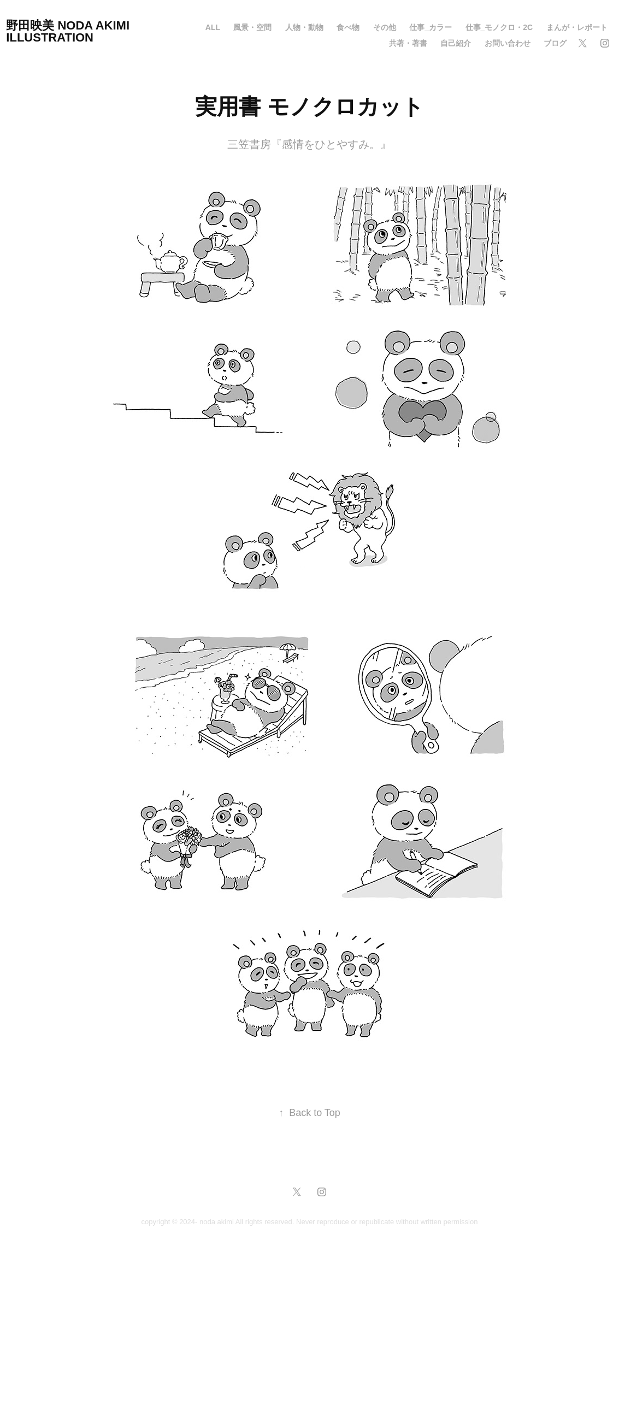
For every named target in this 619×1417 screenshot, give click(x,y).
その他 (384, 27)
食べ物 (348, 27)
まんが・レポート (577, 27)
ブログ (555, 43)
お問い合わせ (507, 43)
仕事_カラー (430, 27)
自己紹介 (455, 43)
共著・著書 (408, 43)
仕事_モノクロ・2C (499, 27)
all (212, 27)
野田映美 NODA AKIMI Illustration (69, 31)
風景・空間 (252, 27)
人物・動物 (304, 27)
